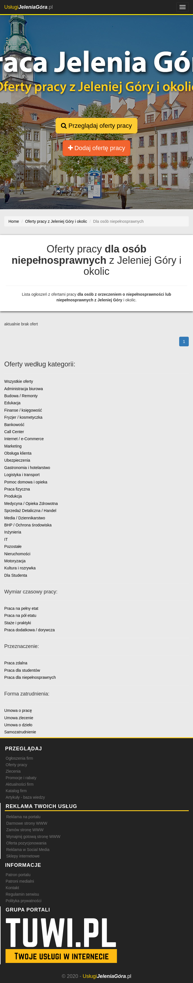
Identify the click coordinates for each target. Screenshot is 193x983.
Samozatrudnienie (20, 732)
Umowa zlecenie (18, 718)
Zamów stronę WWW (24, 830)
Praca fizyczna (17, 489)
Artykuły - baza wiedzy (25, 797)
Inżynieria (12, 532)
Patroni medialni (20, 881)
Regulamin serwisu (22, 894)
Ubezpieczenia (17, 460)
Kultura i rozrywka (20, 568)
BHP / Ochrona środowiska (28, 525)
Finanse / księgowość (23, 410)
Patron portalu (18, 874)
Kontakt (12, 887)
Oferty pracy (16, 764)
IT (6, 539)
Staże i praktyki (17, 623)
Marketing (12, 446)
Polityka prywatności (23, 900)
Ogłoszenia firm (19, 758)
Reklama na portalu (23, 817)
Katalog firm (16, 790)
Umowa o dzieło (18, 725)
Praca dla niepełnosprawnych (30, 677)
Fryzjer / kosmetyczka (23, 417)
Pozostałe (12, 546)
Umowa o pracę (18, 710)
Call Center (14, 431)
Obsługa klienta (18, 453)
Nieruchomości (17, 554)
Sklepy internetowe (23, 856)
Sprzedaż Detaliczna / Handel (30, 510)
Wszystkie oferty (18, 381)
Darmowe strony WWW (26, 823)
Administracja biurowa (23, 388)
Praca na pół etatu (20, 615)
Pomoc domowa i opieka (25, 482)
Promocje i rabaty (21, 777)
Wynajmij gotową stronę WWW (33, 836)
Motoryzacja (14, 561)
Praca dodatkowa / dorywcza (29, 630)
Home (13, 221)
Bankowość (14, 424)
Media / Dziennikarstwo (24, 518)
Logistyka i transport (22, 474)
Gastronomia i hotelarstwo (27, 467)
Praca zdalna (15, 663)
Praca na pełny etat (21, 608)
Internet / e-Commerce (24, 439)
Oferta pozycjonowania (26, 843)
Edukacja (12, 403)
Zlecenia (13, 771)
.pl (28, 7)
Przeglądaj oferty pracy (96, 125)
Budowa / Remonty (21, 396)
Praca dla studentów (22, 670)
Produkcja (13, 496)
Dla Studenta (15, 575)
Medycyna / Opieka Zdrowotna (31, 503)
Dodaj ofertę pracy (96, 148)
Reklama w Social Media (27, 849)
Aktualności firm (20, 784)
